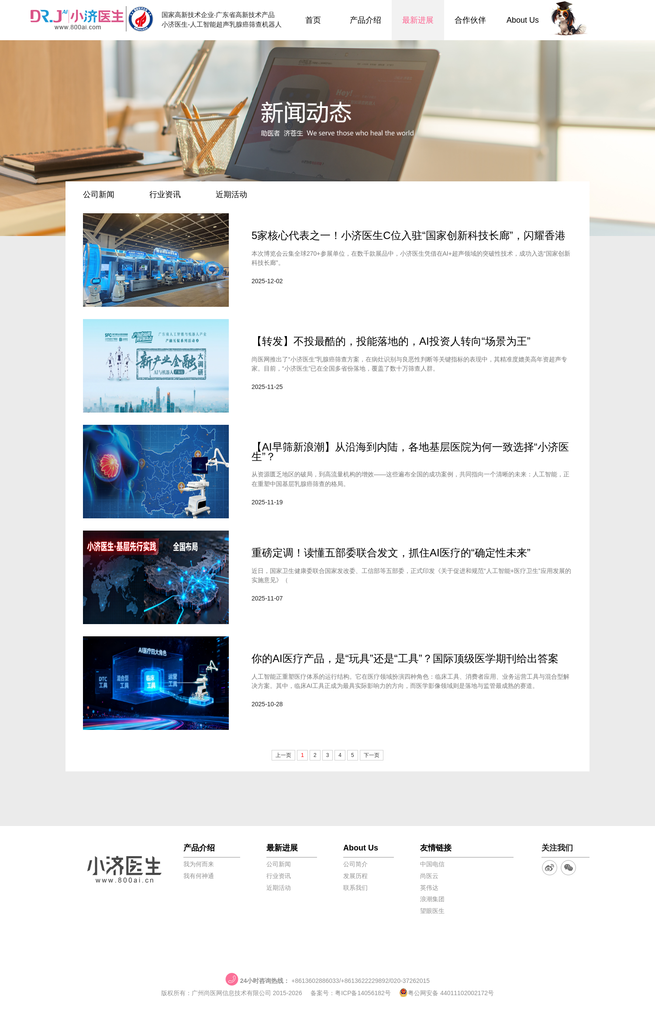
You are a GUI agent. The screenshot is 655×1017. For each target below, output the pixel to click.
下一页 (371, 755)
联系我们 (355, 887)
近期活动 (231, 194)
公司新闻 (98, 194)
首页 (313, 20)
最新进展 (418, 20)
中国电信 (432, 864)
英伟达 (429, 887)
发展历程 (355, 875)
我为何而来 (198, 864)
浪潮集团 (432, 899)
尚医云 (429, 875)
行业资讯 (165, 194)
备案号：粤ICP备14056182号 (350, 992)
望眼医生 (432, 910)
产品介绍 (365, 20)
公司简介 (355, 864)
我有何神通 (198, 875)
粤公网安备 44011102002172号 (446, 992)
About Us (523, 20)
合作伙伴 (470, 20)
